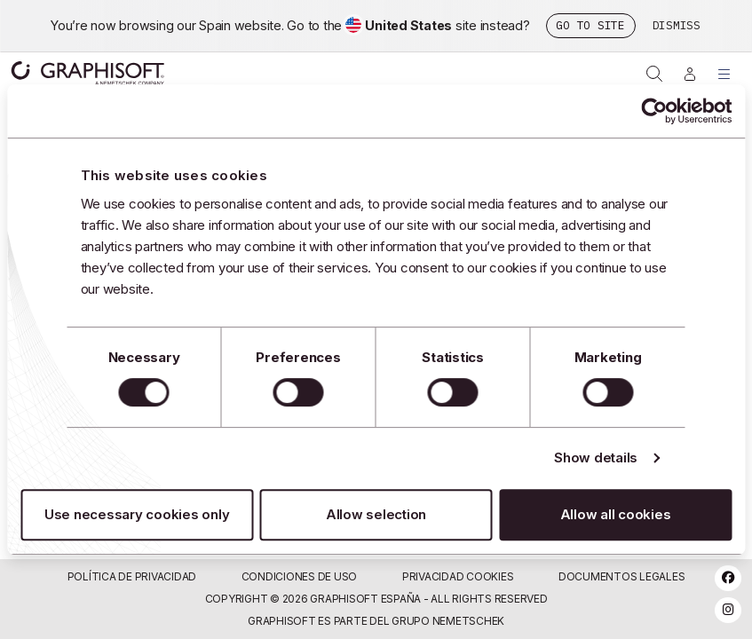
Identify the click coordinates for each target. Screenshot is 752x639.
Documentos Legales (621, 576)
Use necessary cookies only (137, 514)
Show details (595, 457)
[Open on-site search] (654, 73)
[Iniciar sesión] (690, 73)
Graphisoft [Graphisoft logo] (87, 73)
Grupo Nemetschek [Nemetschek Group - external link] (448, 620)
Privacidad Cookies (458, 576)
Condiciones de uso (299, 576)
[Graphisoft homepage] (64, 73)
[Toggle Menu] (724, 74)
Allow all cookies (615, 514)
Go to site (590, 25)
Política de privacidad (132, 576)
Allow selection (376, 514)
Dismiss (677, 25)
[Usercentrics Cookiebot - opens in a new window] (654, 111)
